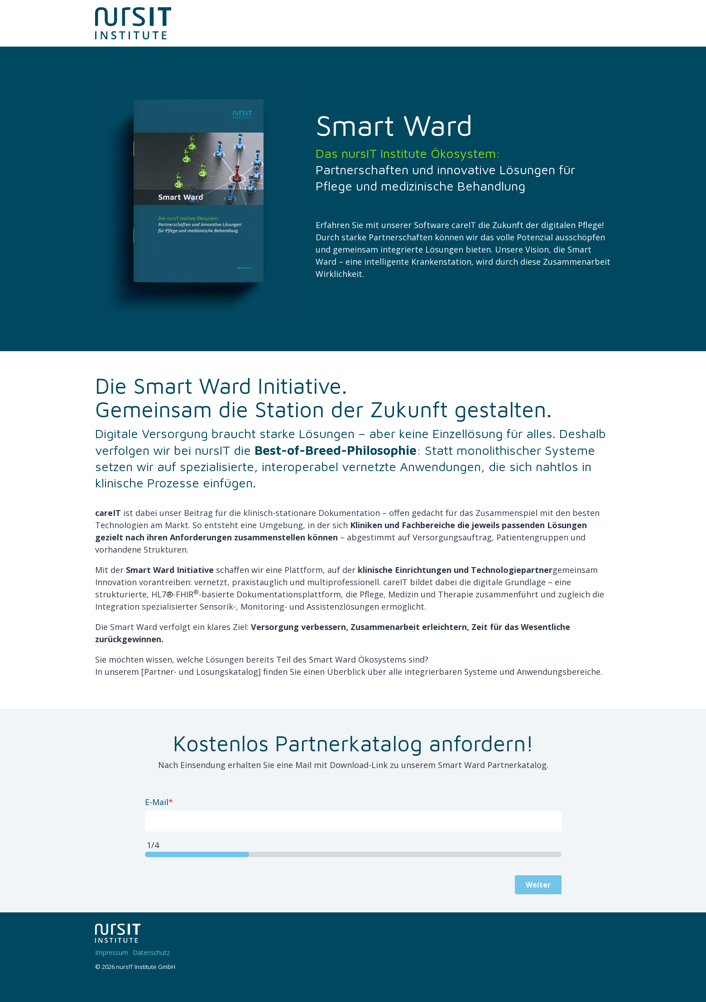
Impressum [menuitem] (111, 952)
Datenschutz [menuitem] (151, 952)
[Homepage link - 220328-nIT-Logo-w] (117, 937)
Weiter (538, 885)
